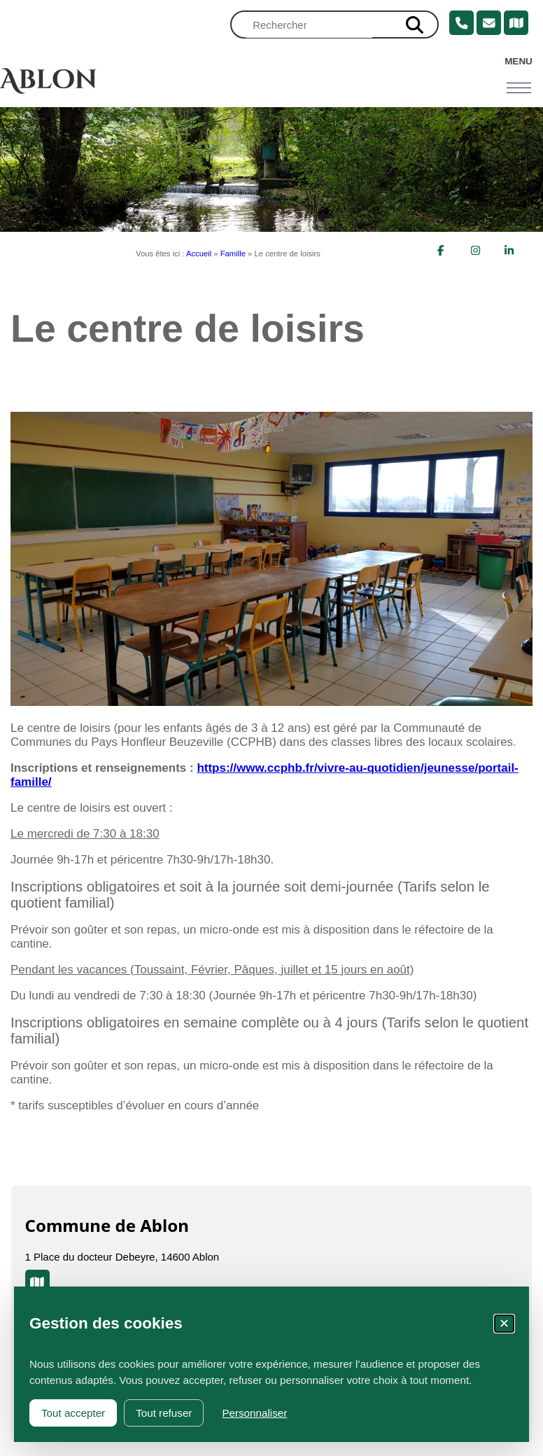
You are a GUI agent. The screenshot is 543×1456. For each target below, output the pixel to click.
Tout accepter (73, 1413)
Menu (519, 61)
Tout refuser (164, 1413)
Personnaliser (254, 1413)
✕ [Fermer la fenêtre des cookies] (504, 1324)
